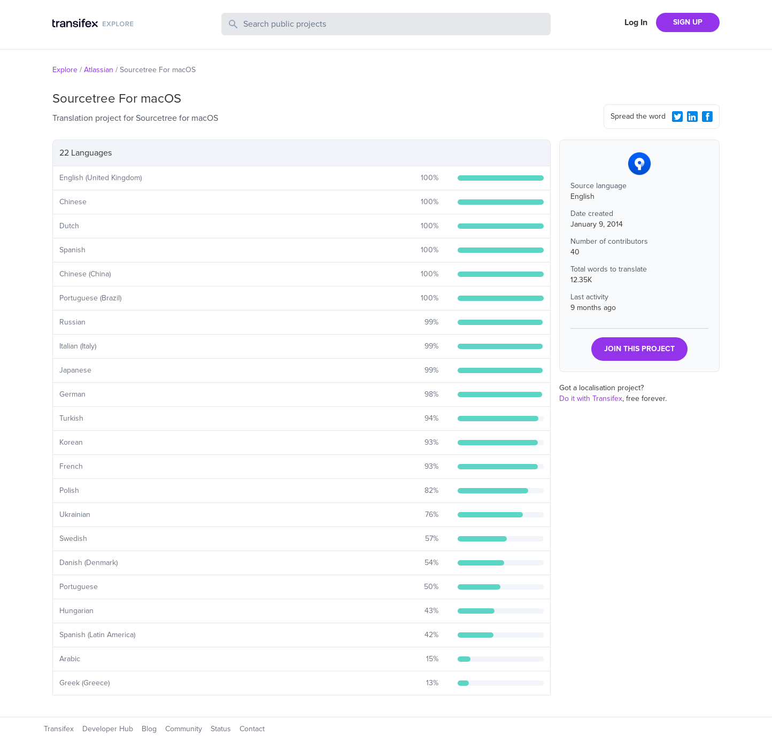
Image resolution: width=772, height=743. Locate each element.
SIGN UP (687, 22)
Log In (635, 22)
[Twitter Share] (677, 116)
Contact (252, 728)
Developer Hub (107, 728)
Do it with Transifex (590, 398)
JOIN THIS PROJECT (639, 348)
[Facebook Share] (707, 116)
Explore (65, 69)
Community (183, 728)
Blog (149, 728)
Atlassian (98, 69)
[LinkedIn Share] (692, 116)
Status (221, 728)
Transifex (59, 728)
